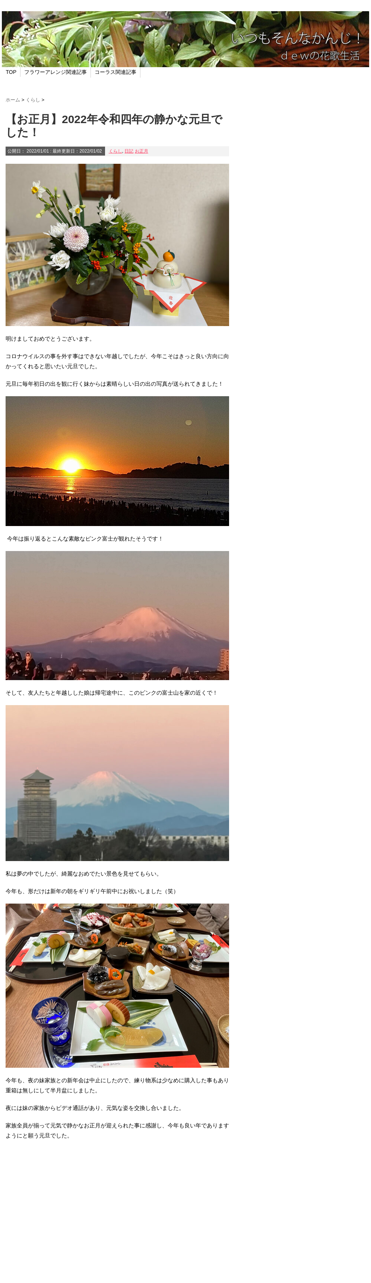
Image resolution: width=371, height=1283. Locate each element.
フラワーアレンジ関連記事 (55, 72)
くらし (115, 151)
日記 (128, 151)
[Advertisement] (117, 1210)
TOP (11, 72)
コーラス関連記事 (115, 72)
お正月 (141, 151)
